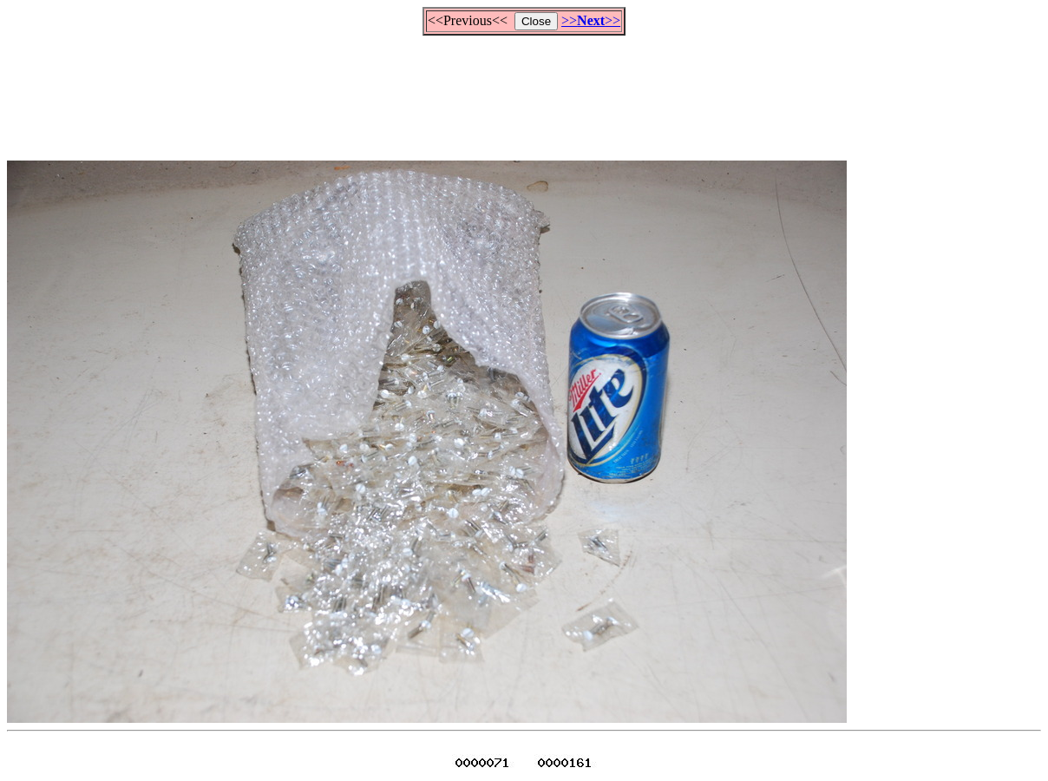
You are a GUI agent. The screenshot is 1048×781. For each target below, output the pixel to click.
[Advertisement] (524, 90)
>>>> (590, 20)
